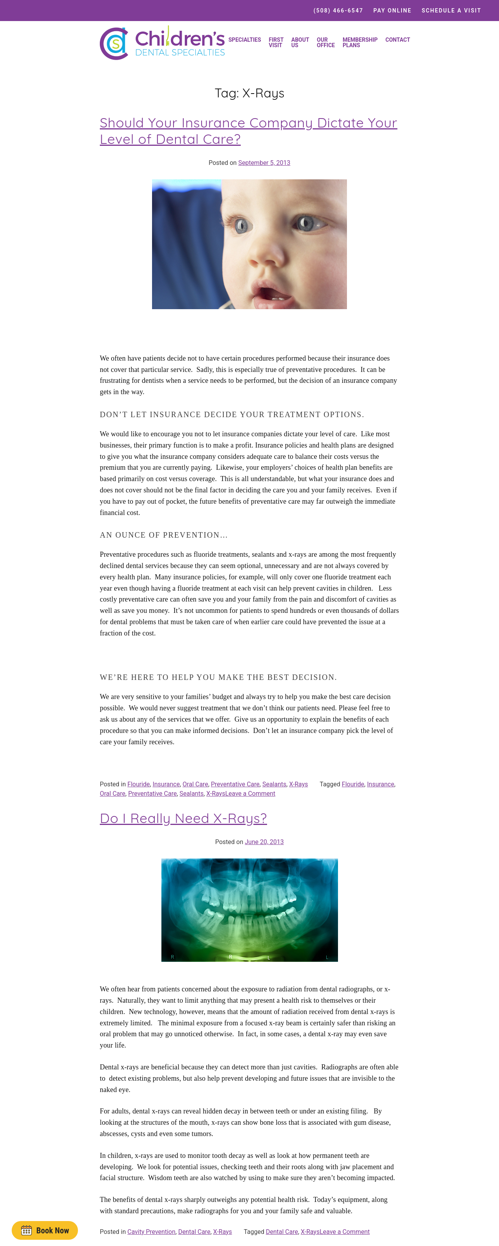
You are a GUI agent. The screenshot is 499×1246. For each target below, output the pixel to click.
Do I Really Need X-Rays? (183, 818)
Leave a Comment (250, 793)
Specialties (244, 39)
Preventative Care (235, 784)
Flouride (138, 784)
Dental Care (194, 1231)
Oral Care (195, 784)
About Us (300, 42)
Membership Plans (360, 42)
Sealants (274, 784)
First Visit (276, 42)
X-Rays (298, 784)
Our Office (326, 42)
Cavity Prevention (151, 1231)
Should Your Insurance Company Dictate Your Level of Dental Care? (248, 130)
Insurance (166, 784)
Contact (398, 39)
